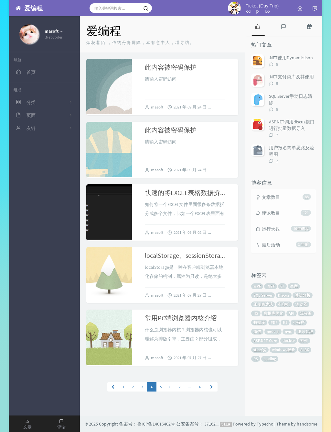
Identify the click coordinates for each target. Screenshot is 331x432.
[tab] (258, 26)
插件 (304, 340)
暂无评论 (224, 107)
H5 (285, 322)
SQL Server (262, 295)
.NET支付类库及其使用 (291, 77)
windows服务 (283, 349)
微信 (257, 331)
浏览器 (301, 304)
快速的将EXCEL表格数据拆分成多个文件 (202, 192)
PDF (274, 322)
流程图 (306, 313)
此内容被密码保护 (171, 67)
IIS (255, 313)
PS (255, 358)
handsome (307, 424)
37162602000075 (219, 424)
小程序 (298, 322)
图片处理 (305, 331)
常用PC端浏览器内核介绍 (181, 318)
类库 (294, 286)
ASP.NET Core (265, 340)
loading (269, 358)
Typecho (265, 424)
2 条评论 (223, 232)
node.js (273, 331)
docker (289, 340)
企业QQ (259, 349)
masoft (157, 107)
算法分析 (302, 295)
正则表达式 (263, 304)
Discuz (283, 295)
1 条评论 (223, 357)
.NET (270, 286)
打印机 (284, 304)
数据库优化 (273, 313)
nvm (288, 331)
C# (282, 286)
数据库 (259, 322)
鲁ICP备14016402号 (156, 424)
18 (200, 386)
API (291, 313)
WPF (257, 286)
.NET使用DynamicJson (291, 58)
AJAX (304, 349)
